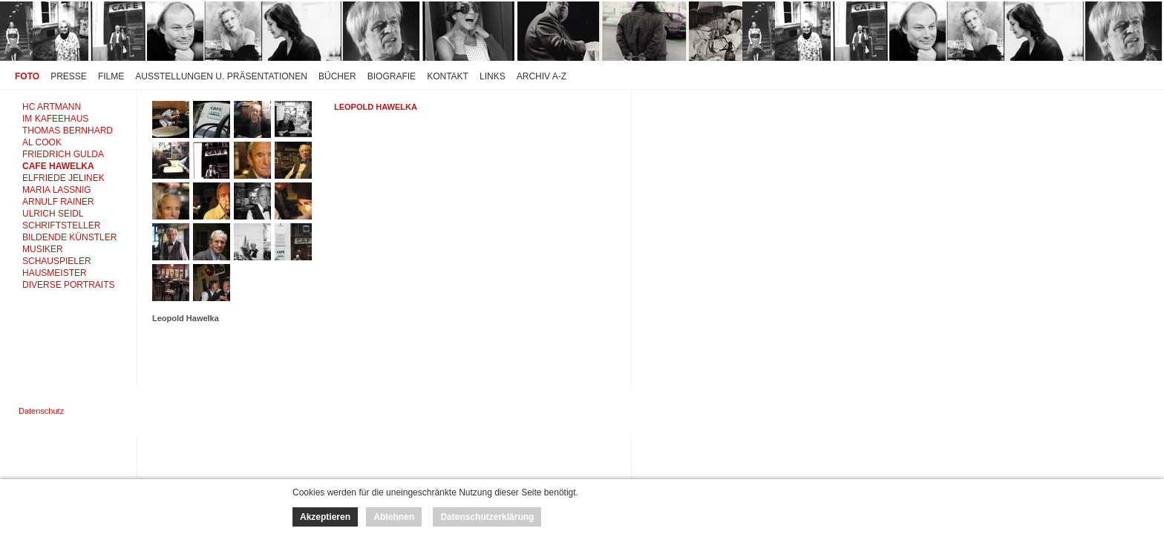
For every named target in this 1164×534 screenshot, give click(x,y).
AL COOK (42, 142)
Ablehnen (393, 517)
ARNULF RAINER (58, 202)
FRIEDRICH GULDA (63, 154)
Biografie (391, 76)
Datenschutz (41, 410)
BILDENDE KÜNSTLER (69, 237)
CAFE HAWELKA (58, 166)
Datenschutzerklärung (487, 517)
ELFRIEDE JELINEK (63, 178)
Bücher (337, 76)
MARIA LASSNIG (56, 190)
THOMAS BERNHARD (67, 130)
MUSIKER (42, 249)
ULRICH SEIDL (53, 213)
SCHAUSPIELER (56, 261)
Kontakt (447, 76)
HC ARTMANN (51, 107)
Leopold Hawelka (375, 106)
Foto (27, 76)
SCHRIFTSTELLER (61, 225)
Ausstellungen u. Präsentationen (221, 76)
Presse (68, 76)
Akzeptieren (325, 517)
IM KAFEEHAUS (55, 118)
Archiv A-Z (541, 76)
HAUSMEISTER (54, 273)
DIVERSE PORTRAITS (68, 285)
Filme (111, 76)
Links (493, 76)
